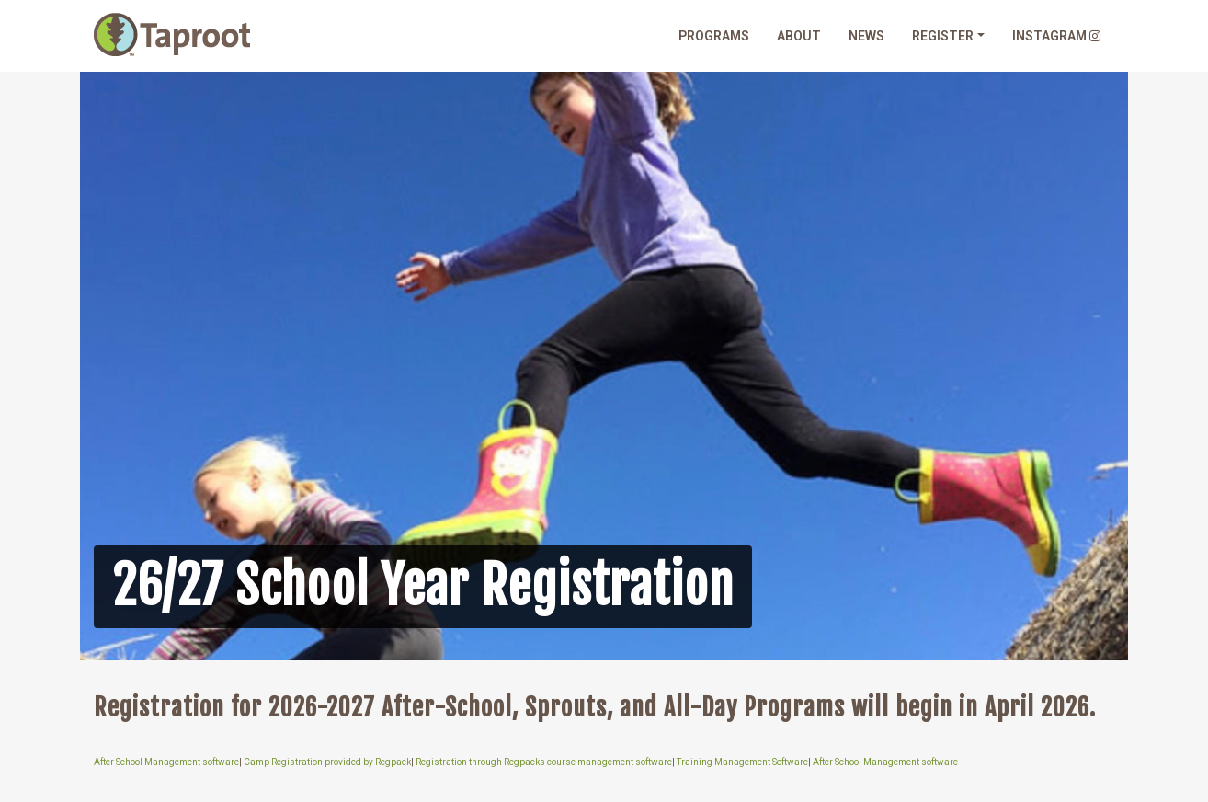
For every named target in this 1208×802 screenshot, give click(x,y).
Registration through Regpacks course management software (544, 763)
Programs (713, 36)
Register (943, 36)
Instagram (1056, 36)
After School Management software (166, 763)
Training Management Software (742, 763)
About (799, 36)
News (866, 36)
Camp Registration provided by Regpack (327, 763)
